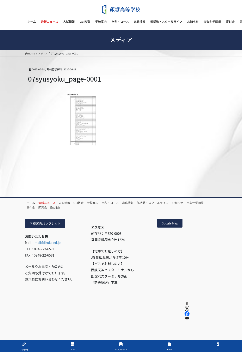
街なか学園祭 (36, 207)
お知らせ (201, 203)
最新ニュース (51, 203)
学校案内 (105, 203)
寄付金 (55, 207)
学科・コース (125, 203)
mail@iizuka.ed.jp (48, 243)
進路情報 (146, 203)
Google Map (171, 223)
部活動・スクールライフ (174, 203)
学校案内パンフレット (46, 223)
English (86, 207)
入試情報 (71, 203)
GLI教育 (88, 203)
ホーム (32, 203)
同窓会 (70, 207)
